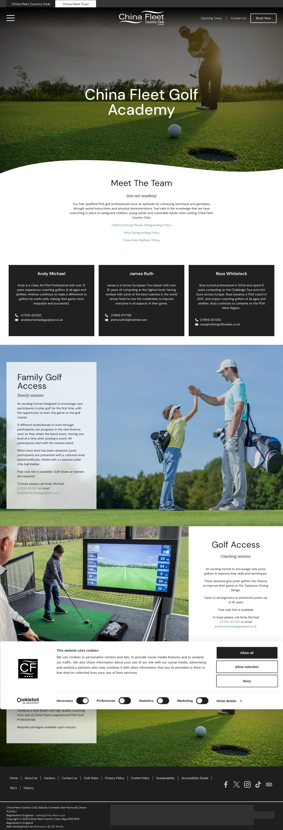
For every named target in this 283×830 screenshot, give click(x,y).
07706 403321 (27, 488)
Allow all (247, 773)
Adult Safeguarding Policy (142, 233)
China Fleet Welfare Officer (141, 240)
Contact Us (238, 18)
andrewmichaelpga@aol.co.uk (38, 493)
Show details (227, 821)
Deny (247, 801)
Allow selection (247, 787)
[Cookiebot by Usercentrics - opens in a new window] (28, 821)
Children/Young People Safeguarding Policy (142, 225)
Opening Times (211, 18)
